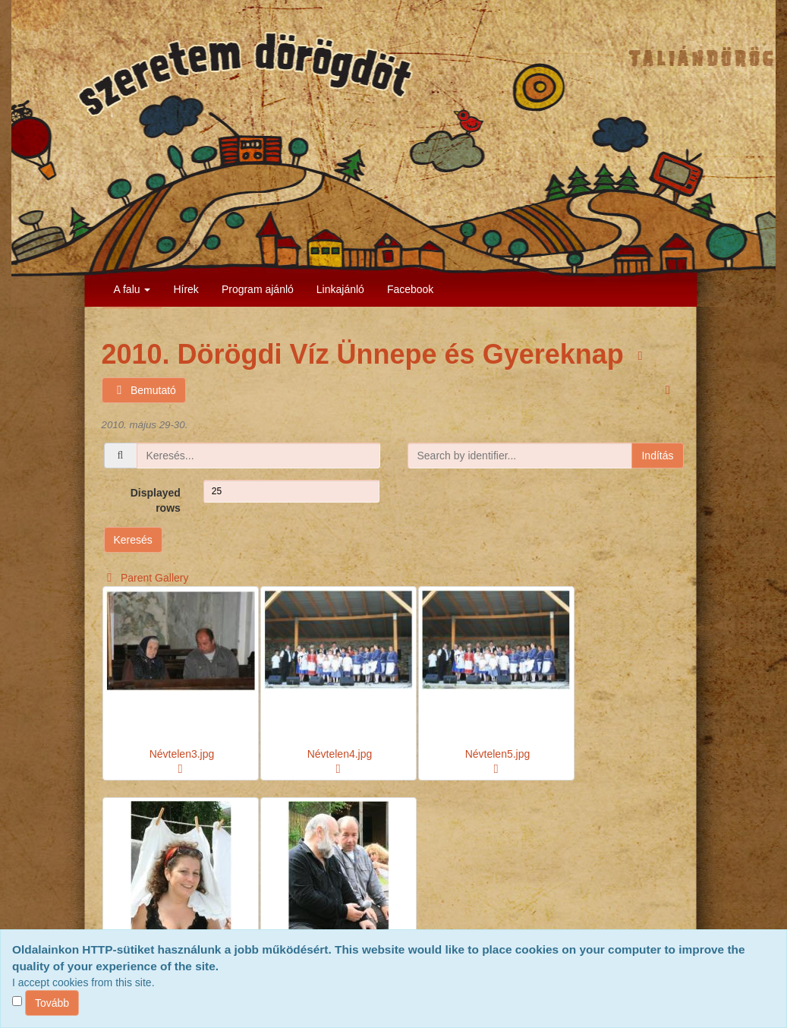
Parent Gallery (145, 578)
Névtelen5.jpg (497, 754)
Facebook (410, 289)
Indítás (657, 455)
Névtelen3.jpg (182, 754)
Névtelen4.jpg (340, 754)
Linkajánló (340, 289)
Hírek (185, 289)
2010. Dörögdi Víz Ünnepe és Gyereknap (366, 354)
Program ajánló (258, 289)
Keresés (133, 540)
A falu (132, 289)
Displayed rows (156, 500)
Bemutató (144, 390)
